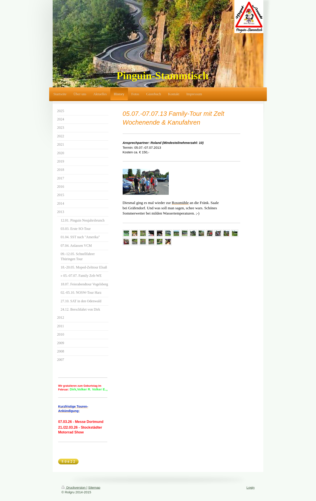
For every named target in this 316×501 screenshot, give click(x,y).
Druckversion (73, 487)
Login (250, 487)
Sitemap (94, 487)
